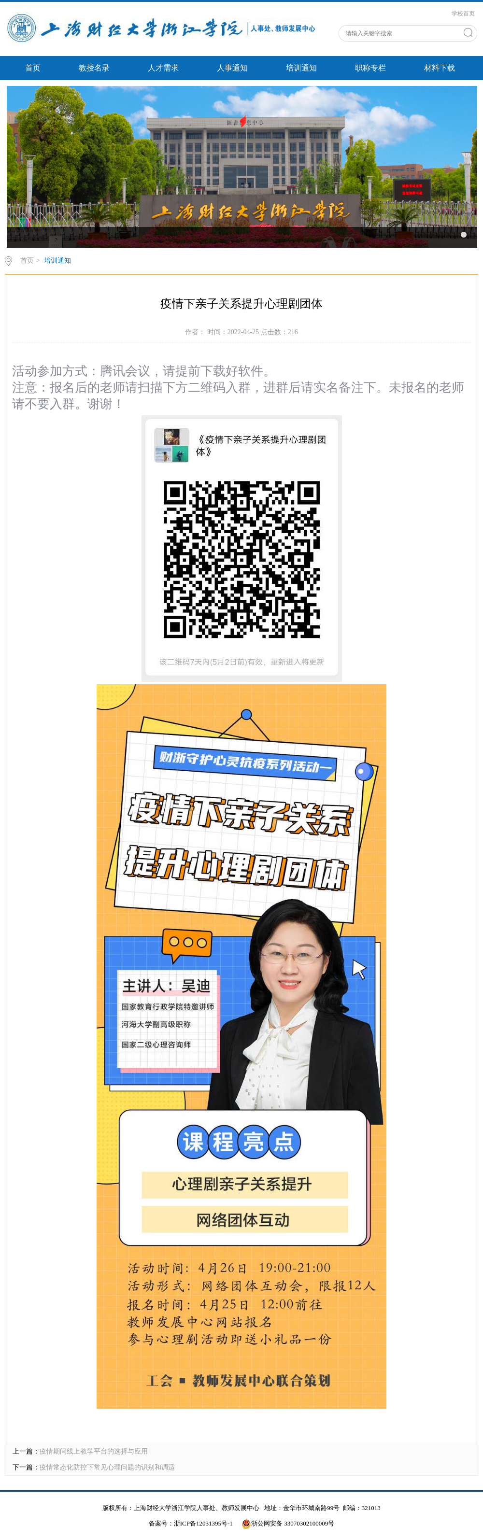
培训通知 (301, 68)
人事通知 (232, 68)
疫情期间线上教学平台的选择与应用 (94, 1451)
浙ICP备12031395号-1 (204, 1523)
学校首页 (463, 13)
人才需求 (163, 68)
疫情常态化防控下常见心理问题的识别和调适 (107, 1467)
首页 (33, 68)
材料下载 (439, 68)
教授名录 (94, 68)
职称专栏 (370, 68)
